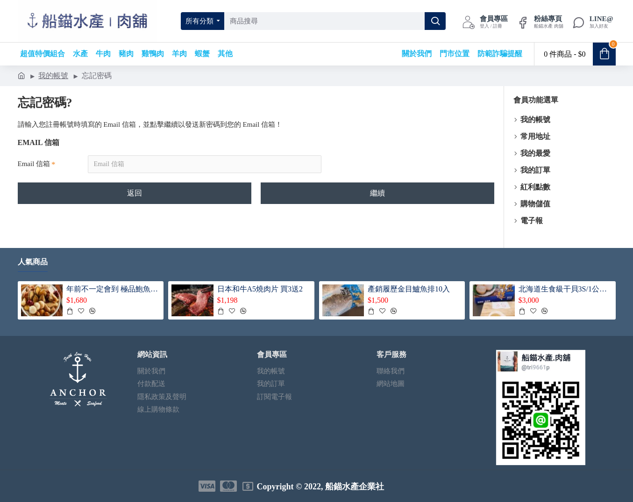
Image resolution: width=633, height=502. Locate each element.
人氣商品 (33, 262)
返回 (134, 193)
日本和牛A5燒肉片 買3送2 (260, 289)
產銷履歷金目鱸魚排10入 (409, 289)
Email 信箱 (34, 163)
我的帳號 (53, 76)
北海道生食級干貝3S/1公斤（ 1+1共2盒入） (565, 289)
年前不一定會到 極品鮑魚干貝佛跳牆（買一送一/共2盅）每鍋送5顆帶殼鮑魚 (113, 289)
